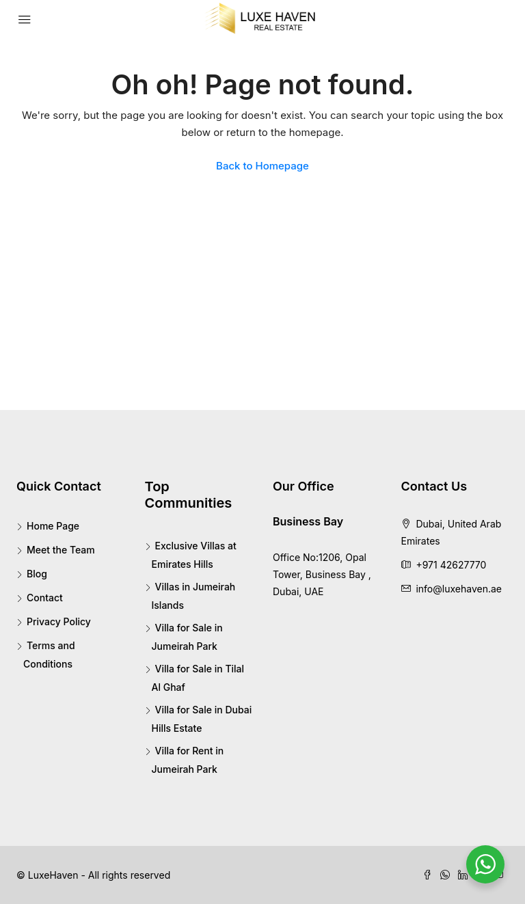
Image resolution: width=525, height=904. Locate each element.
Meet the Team (61, 550)
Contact (45, 597)
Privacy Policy (59, 621)
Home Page (53, 526)
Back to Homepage (262, 165)
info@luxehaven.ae (459, 588)
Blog (37, 573)
